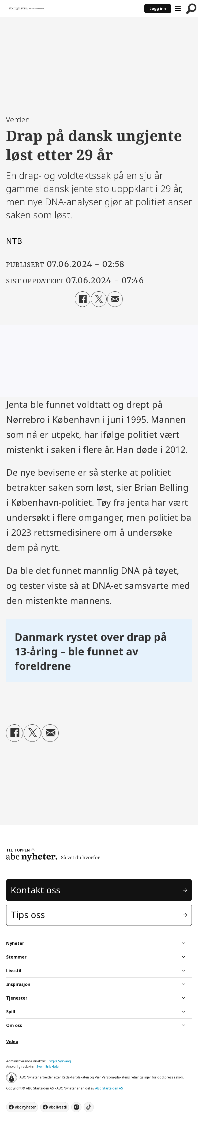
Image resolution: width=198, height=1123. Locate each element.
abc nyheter (25, 1107)
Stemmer (16, 957)
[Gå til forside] (26, 8)
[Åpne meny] (178, 8)
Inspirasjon (18, 984)
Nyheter (15, 943)
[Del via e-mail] (115, 299)
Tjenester (16, 998)
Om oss (14, 1025)
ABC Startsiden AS (109, 1088)
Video (12, 1041)
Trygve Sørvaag (59, 1061)
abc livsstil (58, 1107)
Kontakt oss (35, 890)
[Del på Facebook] (82, 299)
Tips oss (28, 915)
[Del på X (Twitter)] (98, 299)
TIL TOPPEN (18, 850)
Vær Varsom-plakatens (112, 1077)
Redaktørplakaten (75, 1077)
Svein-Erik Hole (47, 1066)
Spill (10, 1012)
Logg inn (158, 8)
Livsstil (13, 971)
